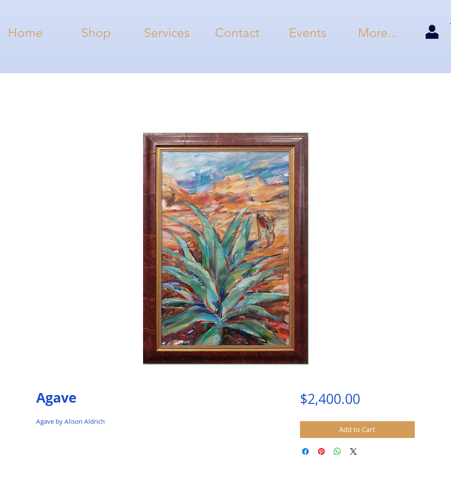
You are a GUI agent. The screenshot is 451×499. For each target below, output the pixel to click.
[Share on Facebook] (305, 451)
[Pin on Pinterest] (321, 451)
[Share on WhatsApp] (337, 451)
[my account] (432, 32)
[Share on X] (353, 451)
